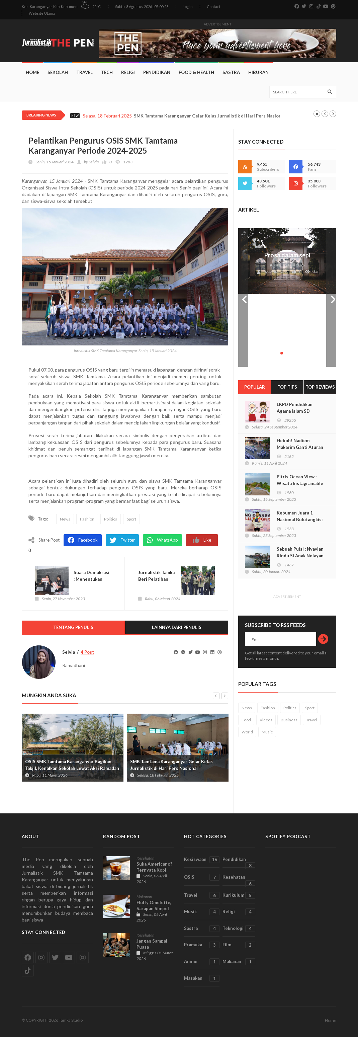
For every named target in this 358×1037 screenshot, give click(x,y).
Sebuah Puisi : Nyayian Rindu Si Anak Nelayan (300, 552)
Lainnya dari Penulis (176, 627)
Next (331, 297)
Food (246, 719)
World (247, 731)
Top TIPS (287, 387)
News (65, 519)
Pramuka (201, 945)
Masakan (201, 978)
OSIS (201, 877)
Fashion (87, 519)
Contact (213, 6)
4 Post (87, 652)
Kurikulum (238, 895)
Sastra (231, 72)
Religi (128, 72)
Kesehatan (145, 858)
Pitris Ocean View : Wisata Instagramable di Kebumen (300, 483)
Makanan (144, 896)
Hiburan (258, 72)
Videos (266, 719)
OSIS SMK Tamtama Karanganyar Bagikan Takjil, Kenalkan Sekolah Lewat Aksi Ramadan (72, 765)
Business (289, 719)
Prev (243, 297)
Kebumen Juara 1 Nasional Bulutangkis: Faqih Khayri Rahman (300, 519)
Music (267, 731)
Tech (107, 72)
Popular (254, 387)
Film (238, 945)
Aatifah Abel (278, 271)
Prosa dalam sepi (287, 255)
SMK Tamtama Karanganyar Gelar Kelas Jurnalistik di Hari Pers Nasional (209, 115)
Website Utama (42, 13)
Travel (84, 72)
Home (32, 72)
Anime (201, 961)
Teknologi (238, 928)
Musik (201, 911)
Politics (110, 519)
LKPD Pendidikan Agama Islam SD (294, 408)
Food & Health (196, 72)
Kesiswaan (201, 859)
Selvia (94, 161)
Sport (131, 519)
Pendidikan (156, 72)
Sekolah (58, 72)
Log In (188, 6)
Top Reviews (320, 387)
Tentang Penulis (73, 627)
